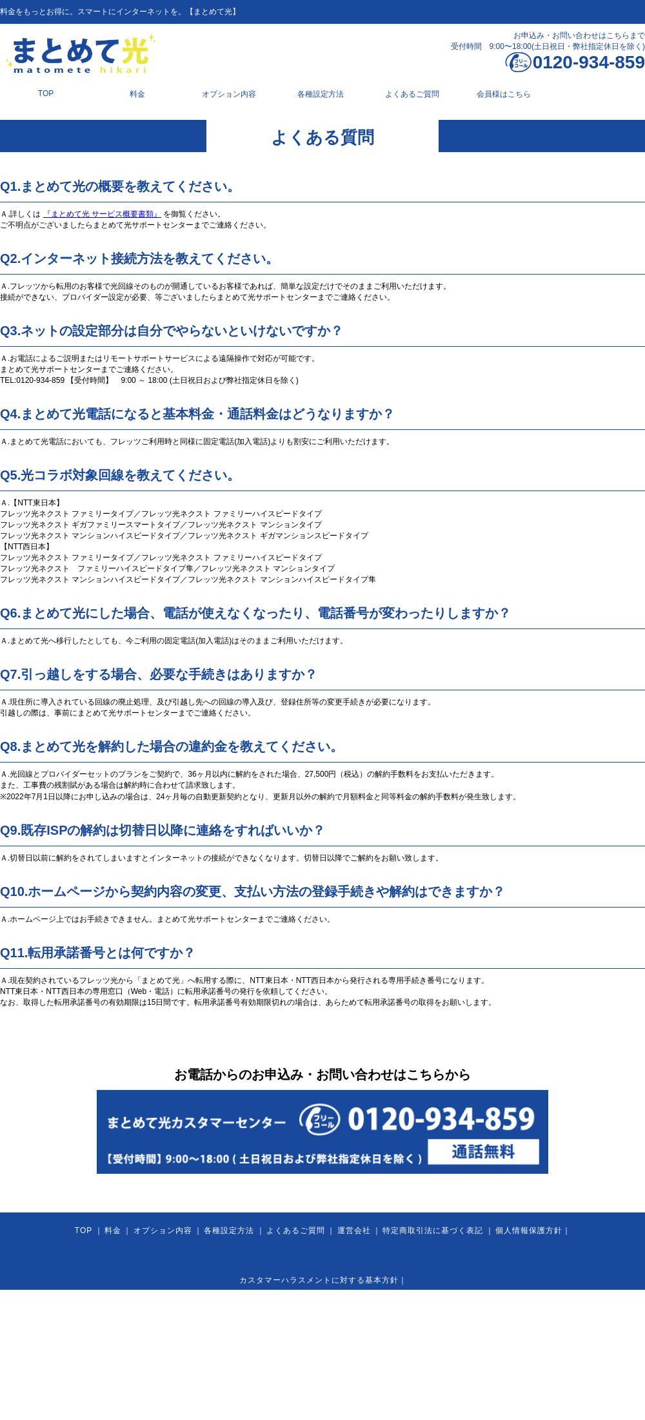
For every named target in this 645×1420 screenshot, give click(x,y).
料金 (137, 94)
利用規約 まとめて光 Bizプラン (503, 1329)
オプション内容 (229, 94)
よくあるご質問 (412, 94)
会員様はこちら (504, 94)
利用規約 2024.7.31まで (119, 1329)
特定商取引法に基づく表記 (432, 1230)
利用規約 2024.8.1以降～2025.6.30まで (254, 1329)
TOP (46, 93)
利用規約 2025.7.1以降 (388, 1329)
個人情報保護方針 (528, 1230)
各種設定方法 (320, 94)
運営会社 (354, 1230)
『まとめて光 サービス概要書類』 (102, 214)
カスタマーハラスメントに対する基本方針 (319, 1280)
